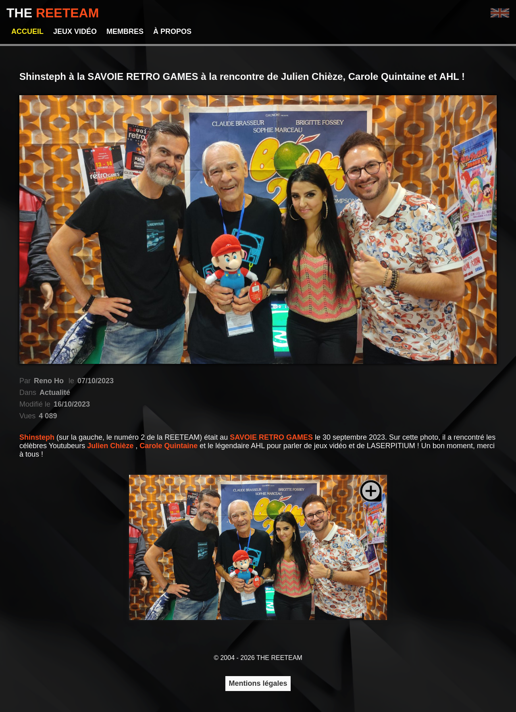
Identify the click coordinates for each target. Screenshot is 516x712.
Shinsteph (37, 437)
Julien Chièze (111, 446)
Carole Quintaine (169, 446)
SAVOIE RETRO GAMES (272, 437)
